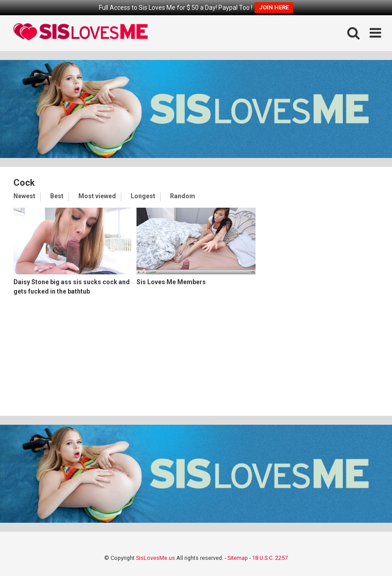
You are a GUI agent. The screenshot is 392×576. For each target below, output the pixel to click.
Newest (24, 196)
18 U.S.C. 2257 (270, 558)
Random (182, 196)
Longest (143, 196)
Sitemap (237, 558)
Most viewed (97, 196)
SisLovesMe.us (155, 558)
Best (57, 196)
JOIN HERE (274, 7)
